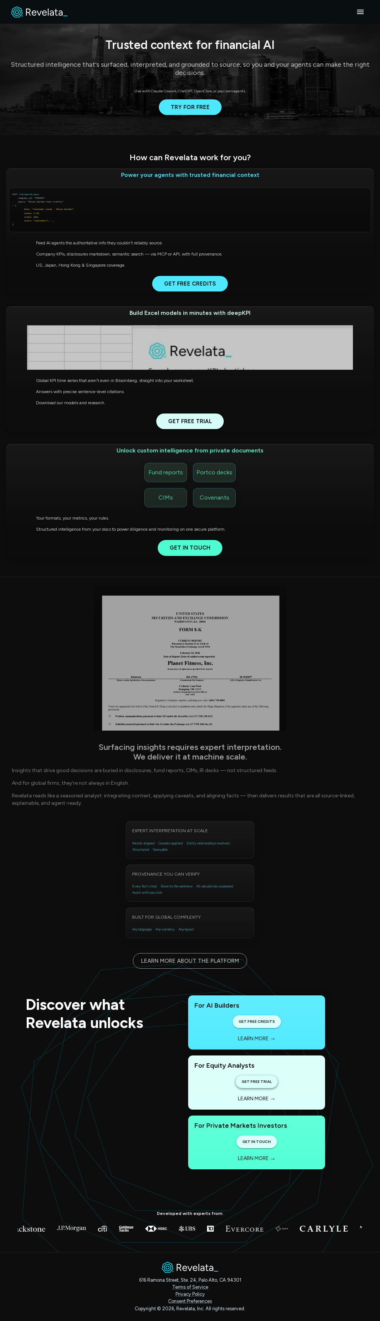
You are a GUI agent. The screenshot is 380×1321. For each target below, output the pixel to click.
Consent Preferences (190, 1301)
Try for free (190, 107)
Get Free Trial (190, 421)
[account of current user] (360, 12)
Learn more (257, 1038)
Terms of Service (190, 1287)
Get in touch (190, 548)
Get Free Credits (190, 283)
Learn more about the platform (190, 960)
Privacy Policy (190, 1294)
